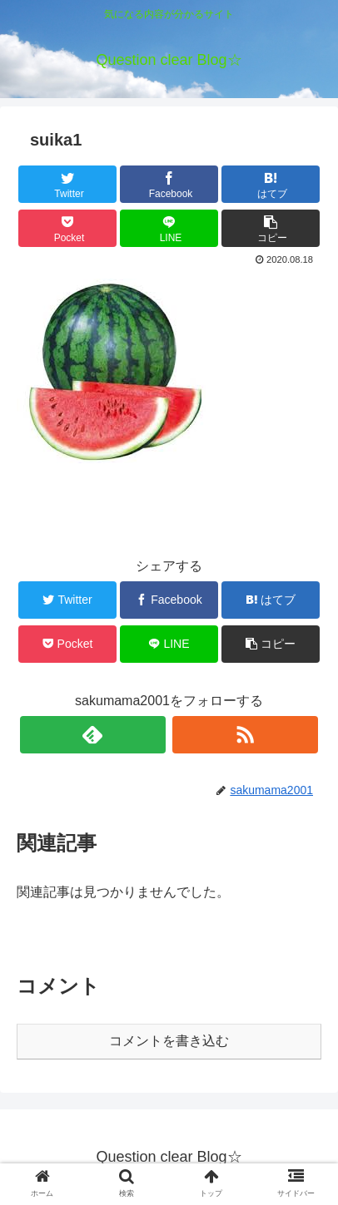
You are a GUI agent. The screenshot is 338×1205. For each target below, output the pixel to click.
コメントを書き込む (169, 1041)
